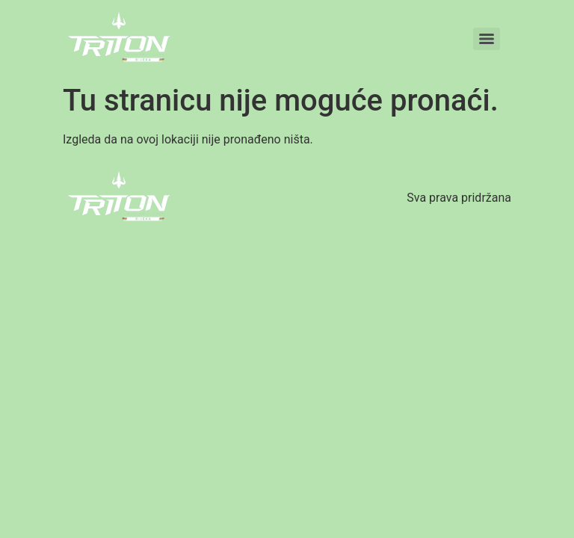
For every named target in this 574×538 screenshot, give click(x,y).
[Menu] (486, 39)
